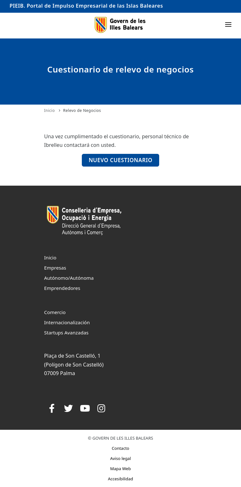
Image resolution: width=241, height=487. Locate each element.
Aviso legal (120, 458)
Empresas (55, 267)
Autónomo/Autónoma (69, 278)
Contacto (120, 448)
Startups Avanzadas (66, 332)
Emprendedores (62, 288)
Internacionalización (67, 322)
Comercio (55, 312)
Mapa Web (120, 468)
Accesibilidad (120, 479)
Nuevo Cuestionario (120, 160)
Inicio (49, 110)
